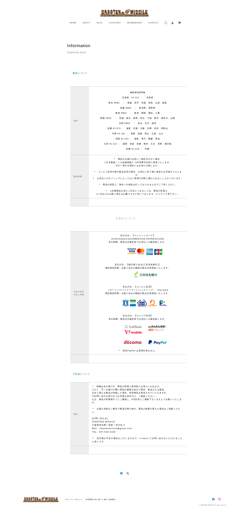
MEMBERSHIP (134, 23)
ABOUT (86, 23)
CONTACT (153, 23)
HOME (73, 23)
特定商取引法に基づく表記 (96, 497)
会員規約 (112, 497)
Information (79, 45)
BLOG (100, 23)
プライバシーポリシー (74, 497)
